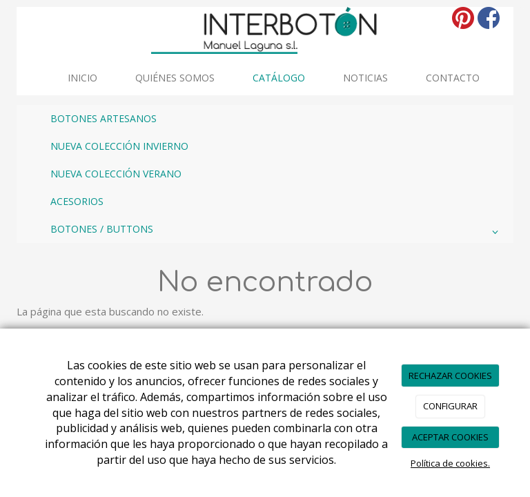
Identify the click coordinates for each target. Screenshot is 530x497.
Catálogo (279, 77)
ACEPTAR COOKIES (450, 437)
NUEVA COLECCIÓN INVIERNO (119, 146)
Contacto (453, 77)
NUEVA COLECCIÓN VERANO (115, 173)
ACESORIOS (77, 201)
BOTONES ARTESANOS (103, 118)
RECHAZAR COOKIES (450, 375)
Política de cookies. (450, 463)
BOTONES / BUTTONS (276, 232)
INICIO (82, 77)
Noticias (365, 77)
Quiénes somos (175, 77)
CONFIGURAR (450, 406)
